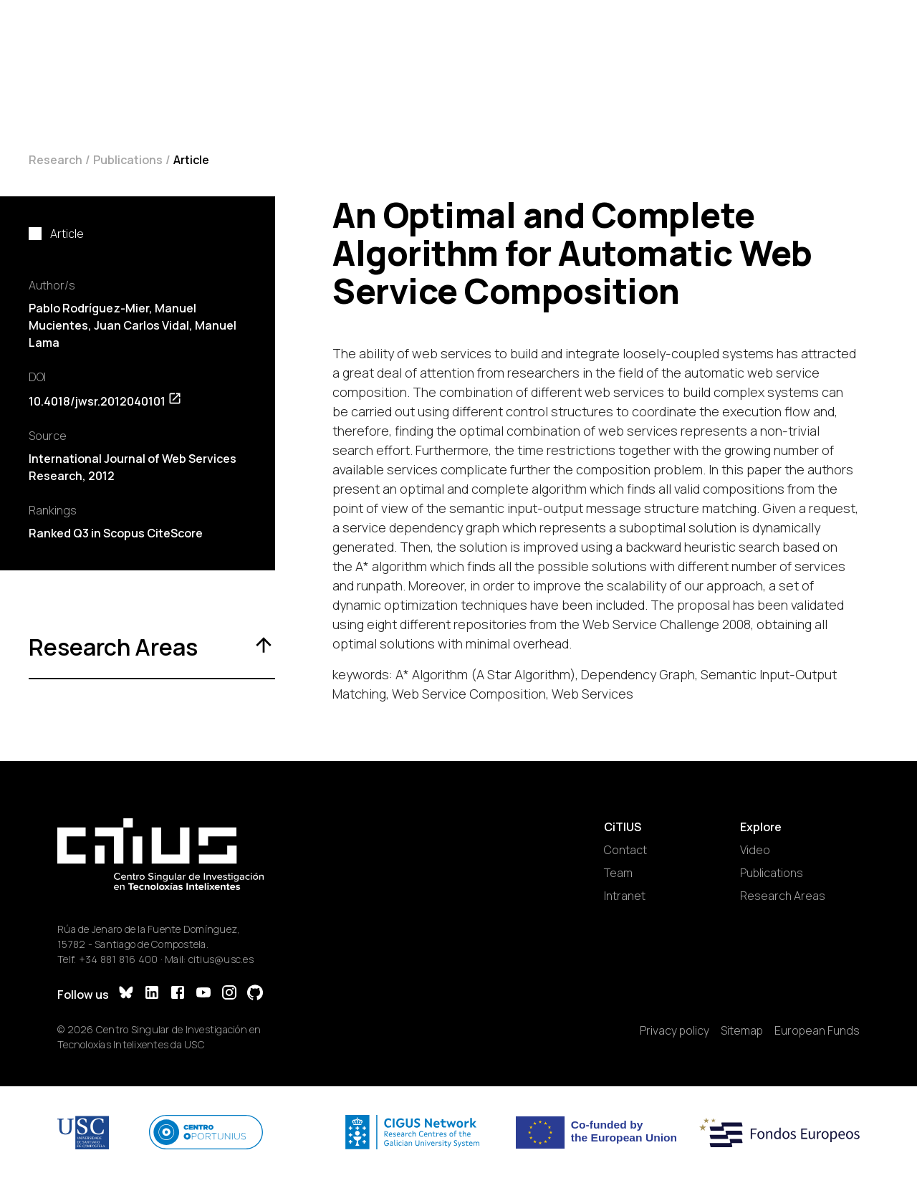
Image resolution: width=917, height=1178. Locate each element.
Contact (625, 850)
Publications (128, 160)
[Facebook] (177, 994)
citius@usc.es (221, 959)
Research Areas (782, 896)
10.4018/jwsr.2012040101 (105, 401)
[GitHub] (255, 994)
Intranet (624, 896)
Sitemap (742, 1030)
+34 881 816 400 (118, 959)
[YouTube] (203, 994)
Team (618, 873)
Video (755, 850)
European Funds (817, 1030)
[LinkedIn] (151, 994)
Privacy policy (674, 1030)
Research (55, 160)
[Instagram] (229, 994)
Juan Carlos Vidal (141, 325)
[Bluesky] (126, 994)
